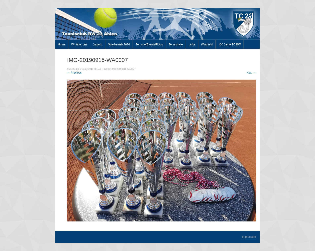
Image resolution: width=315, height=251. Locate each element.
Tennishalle (176, 44)
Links (192, 44)
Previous (74, 72)
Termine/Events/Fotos (149, 44)
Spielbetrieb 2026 (119, 44)
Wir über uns (79, 44)
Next (251, 72)
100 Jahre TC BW (229, 44)
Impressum (249, 236)
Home (61, 44)
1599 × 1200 (102, 69)
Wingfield (207, 44)
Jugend (97, 44)
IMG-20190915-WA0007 (124, 69)
